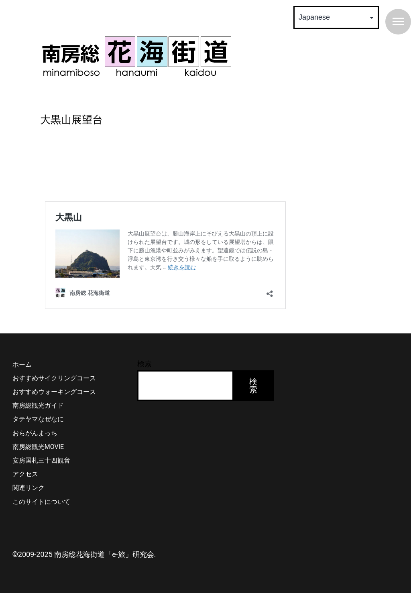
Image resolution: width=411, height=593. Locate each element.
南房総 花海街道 (136, 56)
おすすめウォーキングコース (54, 392)
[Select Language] (336, 17)
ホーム (22, 364)
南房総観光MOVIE (38, 447)
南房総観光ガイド (38, 405)
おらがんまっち (34, 433)
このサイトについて (41, 502)
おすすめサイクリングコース (54, 378)
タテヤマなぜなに (38, 419)
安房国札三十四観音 (41, 460)
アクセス (25, 474)
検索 (144, 363)
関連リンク (28, 487)
